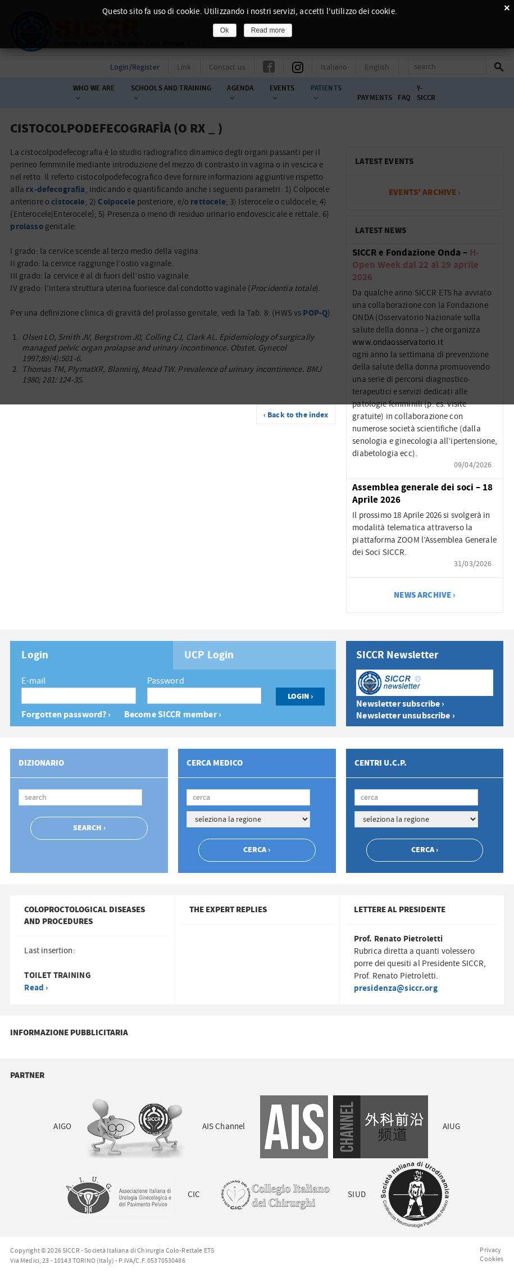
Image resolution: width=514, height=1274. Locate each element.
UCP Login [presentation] (209, 655)
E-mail (33, 680)
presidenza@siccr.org (396, 988)
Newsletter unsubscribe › (405, 716)
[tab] (91, 655)
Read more (268, 30)
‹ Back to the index (296, 415)
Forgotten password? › (66, 715)
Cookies (491, 1258)
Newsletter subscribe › (400, 704)
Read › (36, 988)
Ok (224, 30)
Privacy (490, 1249)
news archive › (425, 595)
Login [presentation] (34, 655)
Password (165, 680)
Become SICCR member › (172, 715)
